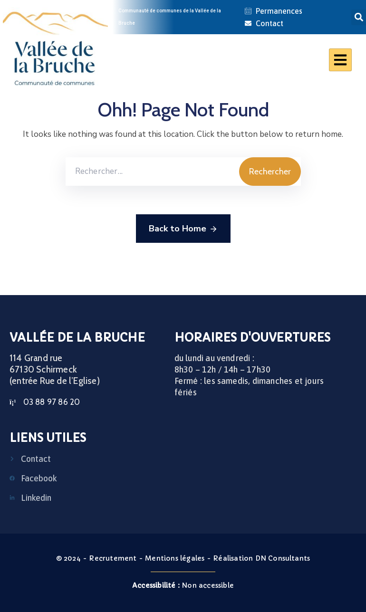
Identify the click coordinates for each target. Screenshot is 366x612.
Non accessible (183, 585)
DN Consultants (282, 558)
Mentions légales (174, 558)
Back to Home (183, 229)
